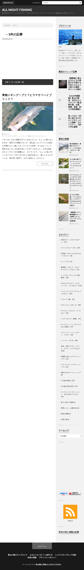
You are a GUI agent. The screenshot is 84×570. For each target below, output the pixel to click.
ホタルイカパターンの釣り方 (41, 555)
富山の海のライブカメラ (17, 555)
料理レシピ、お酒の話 (68, 408)
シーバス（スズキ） (68, 340)
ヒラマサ (10, 136)
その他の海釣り (66, 380)
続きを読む (45, 164)
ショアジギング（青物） (69, 319)
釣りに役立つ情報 (67, 402)
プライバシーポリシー (47, 557)
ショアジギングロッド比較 (65, 555)
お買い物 (64, 419)
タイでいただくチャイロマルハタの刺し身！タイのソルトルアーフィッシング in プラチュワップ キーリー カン (76, 181)
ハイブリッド (23, 136)
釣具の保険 (65, 414)
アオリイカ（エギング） (69, 305)
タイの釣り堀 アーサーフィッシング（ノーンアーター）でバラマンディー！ (75, 163)
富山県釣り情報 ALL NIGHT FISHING (48, 564)
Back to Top (42, 546)
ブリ (5, 136)
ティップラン (65, 261)
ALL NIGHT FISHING (17, 9)
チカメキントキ (41, 136)
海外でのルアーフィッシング (71, 372)
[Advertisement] (27, 56)
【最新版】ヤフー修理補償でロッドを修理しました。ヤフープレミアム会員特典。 (75, 216)
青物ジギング (31, 136)
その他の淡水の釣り (68, 386)
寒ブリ (16, 136)
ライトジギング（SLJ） (69, 248)
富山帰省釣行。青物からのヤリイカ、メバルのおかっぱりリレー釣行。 (75, 148)
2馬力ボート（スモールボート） (37, 104)
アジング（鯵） (66, 299)
